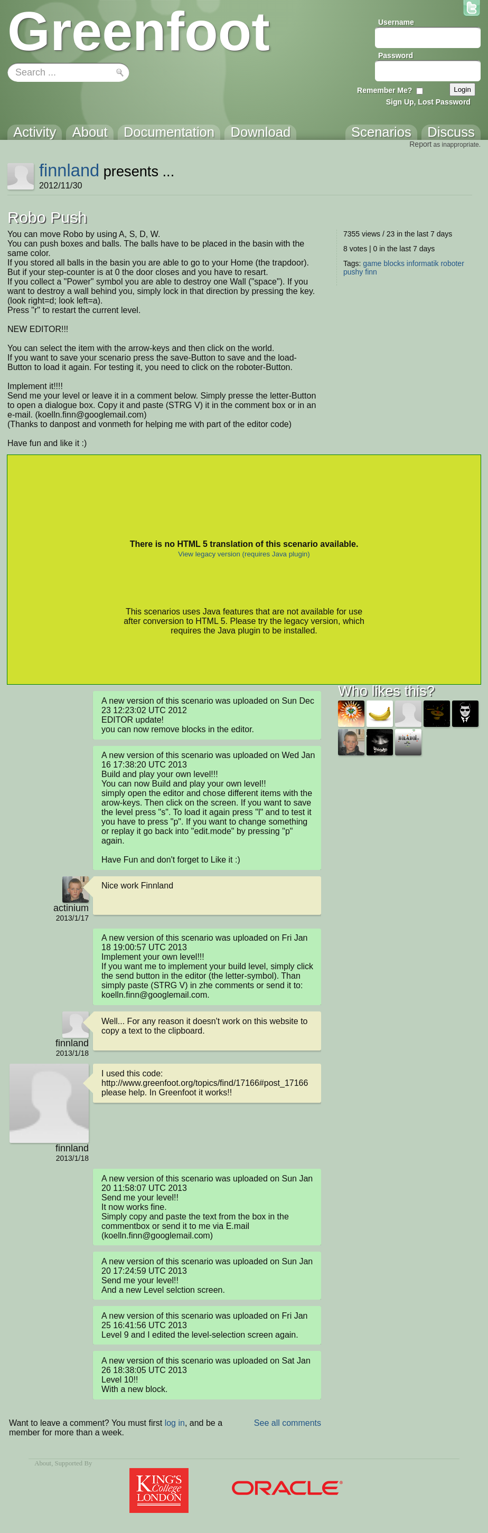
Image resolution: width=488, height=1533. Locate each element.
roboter (452, 263)
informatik (423, 263)
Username (396, 22)
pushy (353, 272)
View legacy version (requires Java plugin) (243, 554)
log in (175, 1422)
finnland (69, 170)
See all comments (287, 1422)
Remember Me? (384, 90)
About (42, 1463)
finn (371, 272)
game (372, 263)
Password (395, 55)
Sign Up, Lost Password (428, 102)
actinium (71, 908)
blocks (394, 263)
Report (420, 144)
